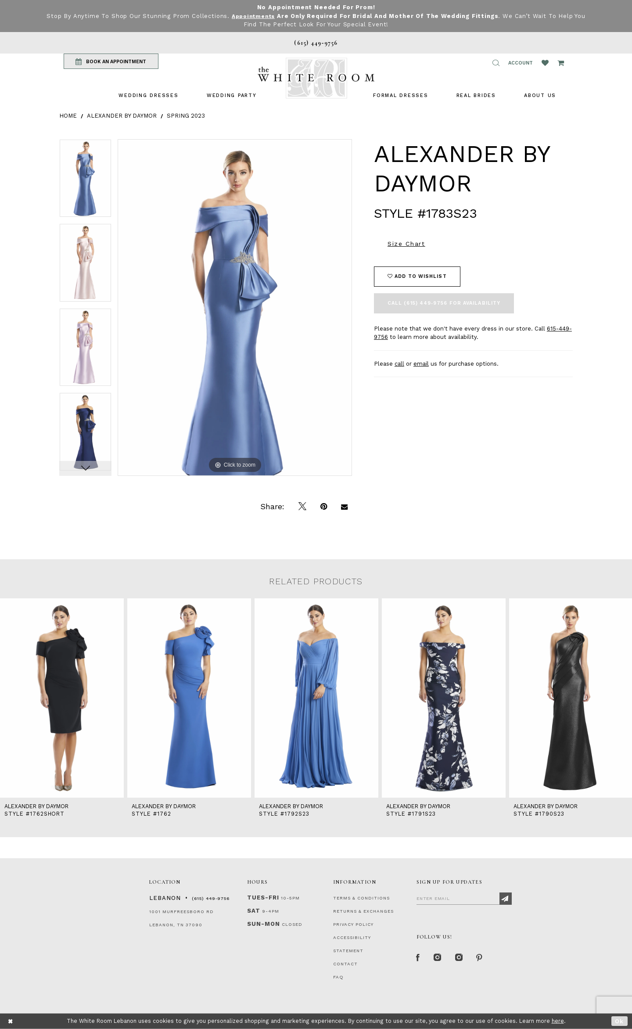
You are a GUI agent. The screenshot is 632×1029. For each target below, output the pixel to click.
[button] (496, 63)
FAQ (338, 977)
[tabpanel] (85, 181)
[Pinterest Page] (485, 959)
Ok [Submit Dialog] (619, 1021)
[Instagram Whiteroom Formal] (440, 959)
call (399, 363)
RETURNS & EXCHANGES (363, 911)
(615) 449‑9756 (211, 898)
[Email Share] (344, 506)
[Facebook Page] (418, 959)
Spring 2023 (186, 115)
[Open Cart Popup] (560, 63)
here (558, 1021)
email (421, 363)
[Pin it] (323, 506)
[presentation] (62, 698)
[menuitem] (148, 95)
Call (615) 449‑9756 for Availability (444, 303)
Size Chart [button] (406, 243)
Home (68, 115)
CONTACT (345, 963)
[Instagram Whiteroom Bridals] (463, 959)
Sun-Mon (263, 924)
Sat (253, 910)
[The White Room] (316, 78)
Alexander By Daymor (122, 115)
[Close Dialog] (10, 1021)
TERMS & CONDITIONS (361, 898)
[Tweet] (302, 506)
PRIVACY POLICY (353, 924)
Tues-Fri (263, 897)
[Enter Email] (464, 898)
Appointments (253, 16)
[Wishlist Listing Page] (545, 63)
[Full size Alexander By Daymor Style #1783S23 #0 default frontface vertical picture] (235, 307)
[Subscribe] (505, 898)
